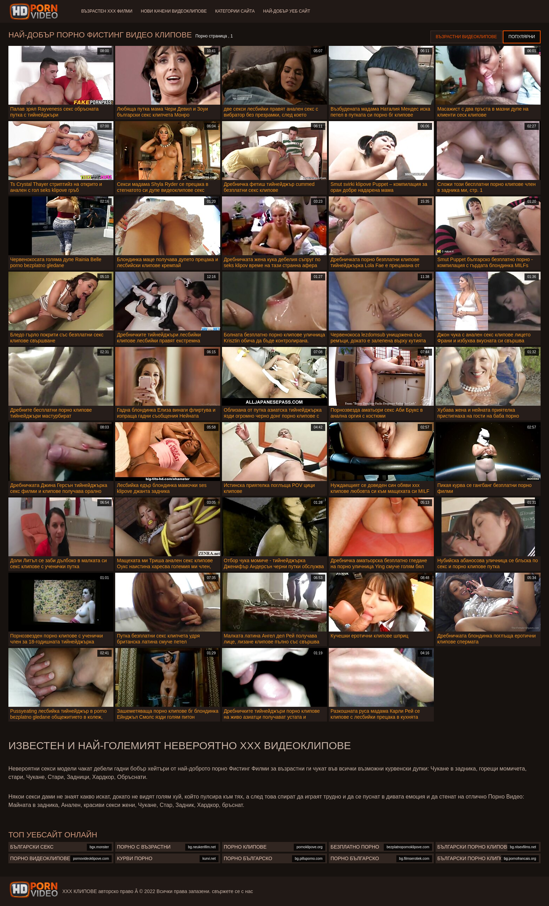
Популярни (521, 36)
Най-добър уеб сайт (286, 11)
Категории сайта (235, 11)
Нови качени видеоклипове (174, 11)
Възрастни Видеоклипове (466, 36)
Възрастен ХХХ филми (106, 11)
